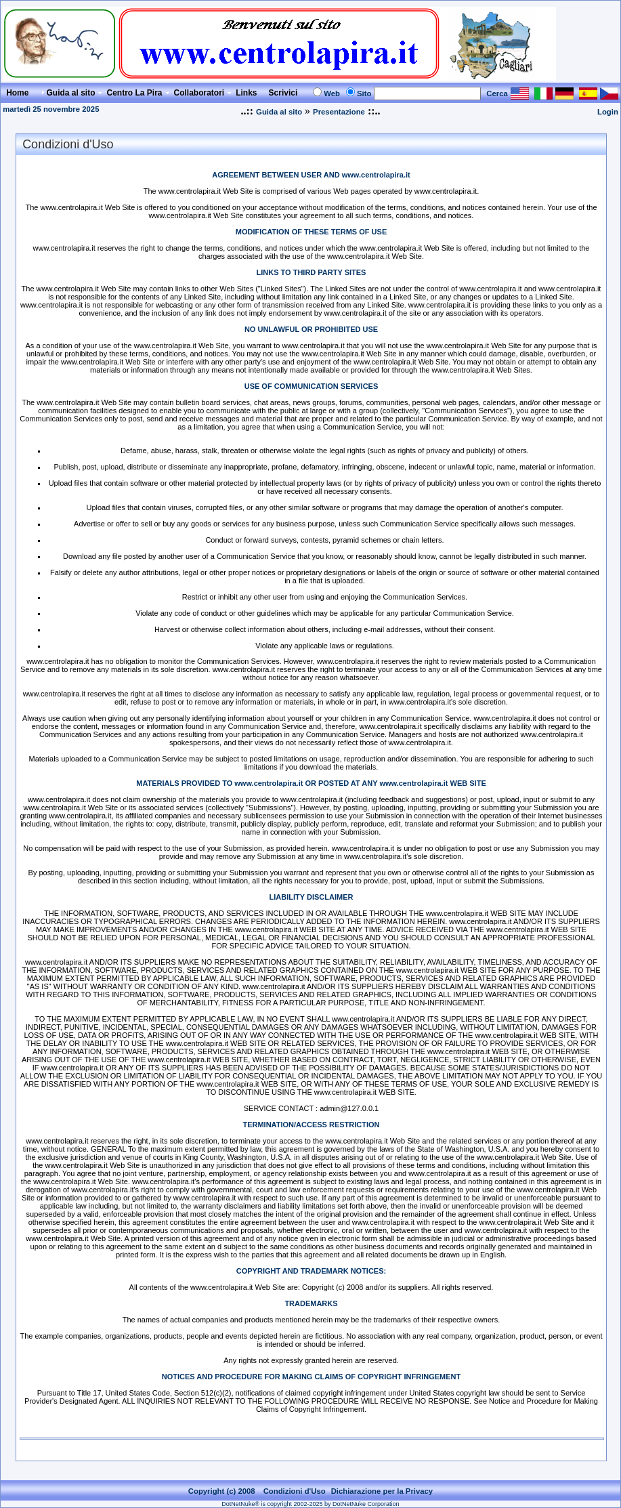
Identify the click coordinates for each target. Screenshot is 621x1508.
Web (332, 93)
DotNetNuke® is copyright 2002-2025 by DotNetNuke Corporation (310, 1504)
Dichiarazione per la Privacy (382, 1491)
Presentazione (339, 112)
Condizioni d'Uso (294, 1491)
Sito (364, 93)
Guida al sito (279, 112)
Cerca (497, 93)
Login (607, 112)
